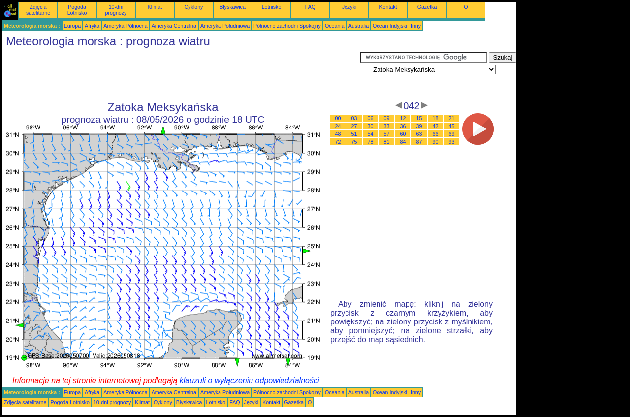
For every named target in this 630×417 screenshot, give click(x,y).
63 (419, 134)
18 (436, 118)
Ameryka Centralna (174, 26)
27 (354, 126)
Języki (349, 7)
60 (403, 134)
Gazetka (427, 7)
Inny (416, 26)
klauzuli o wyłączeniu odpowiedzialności (249, 380)
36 (403, 126)
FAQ (310, 7)
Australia (358, 26)
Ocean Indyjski (390, 26)
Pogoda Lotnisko (77, 10)
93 (452, 142)
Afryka (92, 26)
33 (387, 126)
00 (338, 118)
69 (452, 134)
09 (387, 118)
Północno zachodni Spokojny (287, 26)
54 (371, 134)
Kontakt (388, 7)
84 (403, 142)
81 (387, 142)
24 (338, 126)
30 (371, 126)
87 (419, 142)
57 (387, 134)
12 (403, 118)
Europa (72, 26)
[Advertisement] (181, 74)
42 (436, 126)
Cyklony (194, 7)
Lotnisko (272, 7)
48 (338, 134)
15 (419, 118)
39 (419, 126)
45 (452, 126)
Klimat (155, 7)
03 (354, 118)
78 (371, 142)
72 (338, 142)
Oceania (335, 26)
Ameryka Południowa (225, 26)
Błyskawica (233, 7)
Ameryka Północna (125, 26)
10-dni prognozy (116, 10)
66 (436, 134)
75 (354, 142)
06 (371, 118)
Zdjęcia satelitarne (38, 10)
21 (452, 118)
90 (436, 142)
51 (354, 134)
